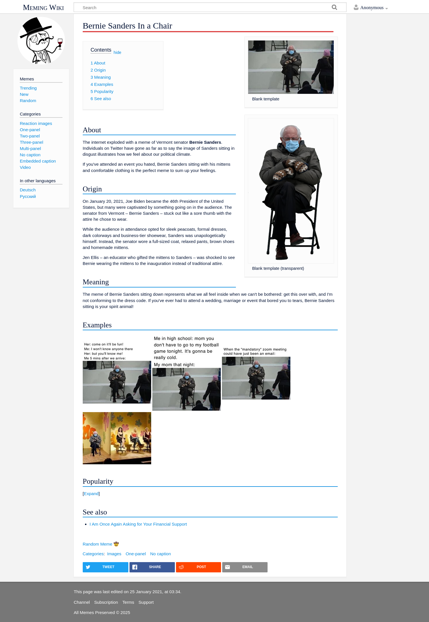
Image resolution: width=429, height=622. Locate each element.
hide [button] (117, 52)
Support (145, 602)
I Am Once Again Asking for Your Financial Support (138, 524)
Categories (93, 553)
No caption (160, 553)
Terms (128, 602)
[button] (210, 494)
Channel (82, 602)
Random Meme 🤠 (101, 544)
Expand (91, 493)
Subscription (106, 602)
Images (114, 553)
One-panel (136, 553)
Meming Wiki (43, 7)
